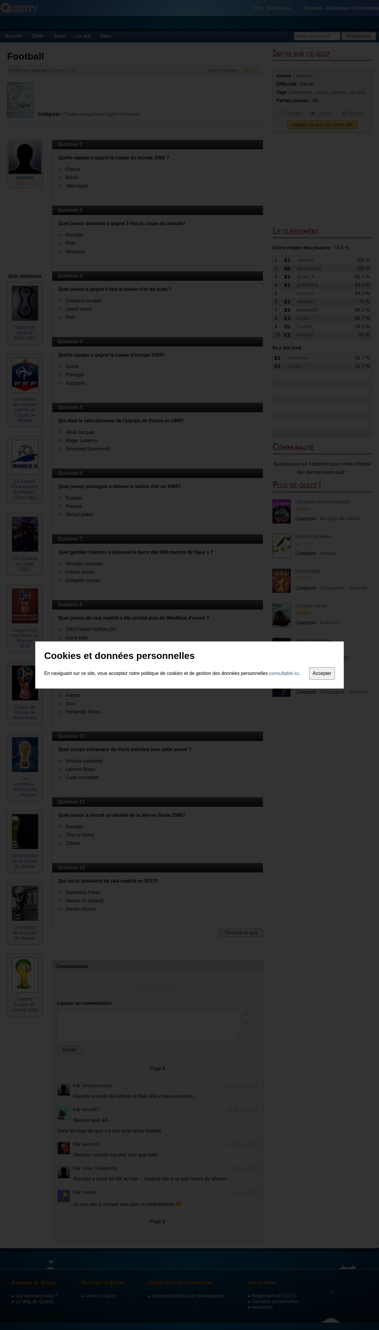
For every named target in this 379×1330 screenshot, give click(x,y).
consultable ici (284, 673)
